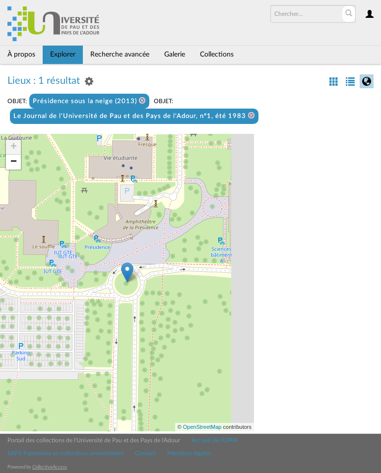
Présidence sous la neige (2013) (89, 101)
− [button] (13, 162)
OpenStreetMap (202, 427)
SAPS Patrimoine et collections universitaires (65, 453)
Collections (217, 54)
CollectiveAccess (49, 467)
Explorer (62, 54)
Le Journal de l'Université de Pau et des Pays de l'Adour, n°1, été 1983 (134, 115)
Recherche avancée (119, 54)
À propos (21, 54)
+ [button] (13, 147)
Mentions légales (189, 453)
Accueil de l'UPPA (214, 440)
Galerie (174, 54)
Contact (145, 453)
